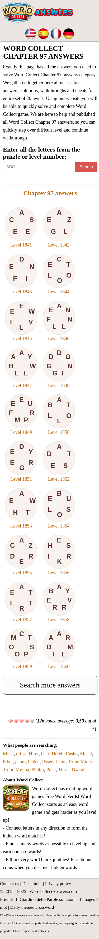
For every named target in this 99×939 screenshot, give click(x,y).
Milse (8, 753)
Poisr (51, 769)
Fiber (8, 761)
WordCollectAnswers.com (53, 891)
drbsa (21, 753)
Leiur (60, 761)
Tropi (73, 761)
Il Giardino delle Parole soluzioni (46, 899)
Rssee (47, 761)
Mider (86, 761)
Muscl (86, 753)
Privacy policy (58, 883)
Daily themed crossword (32, 907)
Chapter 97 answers (50, 193)
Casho (72, 753)
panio (20, 761)
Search (86, 167)
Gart (45, 753)
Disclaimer (32, 883)
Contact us (9, 883)
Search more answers (50, 685)
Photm (37, 769)
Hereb (57, 753)
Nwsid (78, 769)
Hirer (34, 753)
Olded (34, 761)
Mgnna (22, 769)
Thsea (63, 769)
